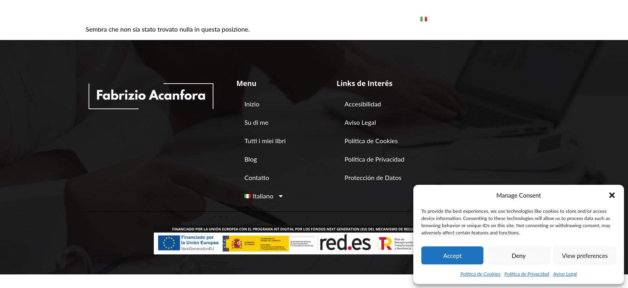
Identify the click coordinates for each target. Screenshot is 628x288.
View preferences (585, 255)
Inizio (214, 19)
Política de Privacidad (526, 274)
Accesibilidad (362, 104)
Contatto (388, 19)
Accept (452, 255)
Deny (518, 255)
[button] (612, 195)
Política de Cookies (481, 274)
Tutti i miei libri (305, 19)
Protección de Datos (372, 177)
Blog (351, 19)
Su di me (253, 19)
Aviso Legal (565, 274)
